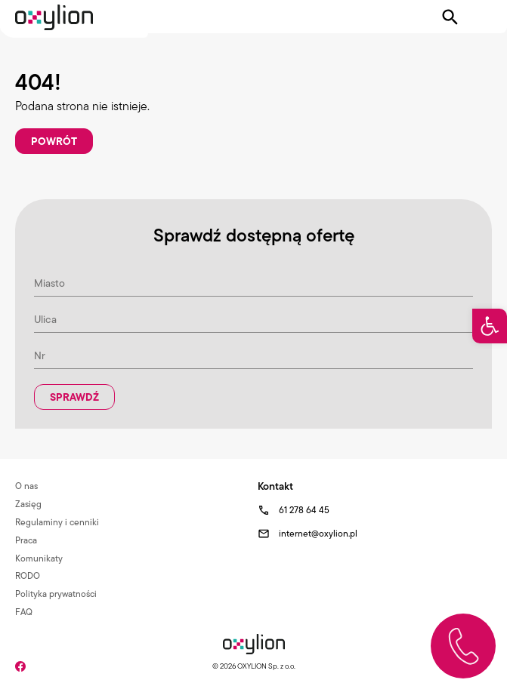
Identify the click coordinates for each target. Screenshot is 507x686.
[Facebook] (20, 665)
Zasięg (28, 503)
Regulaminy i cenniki (57, 521)
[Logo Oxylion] (54, 17)
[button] (489, 326)
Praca (26, 540)
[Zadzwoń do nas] (463, 646)
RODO (27, 575)
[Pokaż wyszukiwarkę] (450, 17)
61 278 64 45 (304, 510)
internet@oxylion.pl (318, 533)
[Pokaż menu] (482, 17)
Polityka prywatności (56, 593)
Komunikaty (39, 558)
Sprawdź (74, 397)
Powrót (54, 141)
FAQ (23, 611)
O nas (26, 485)
